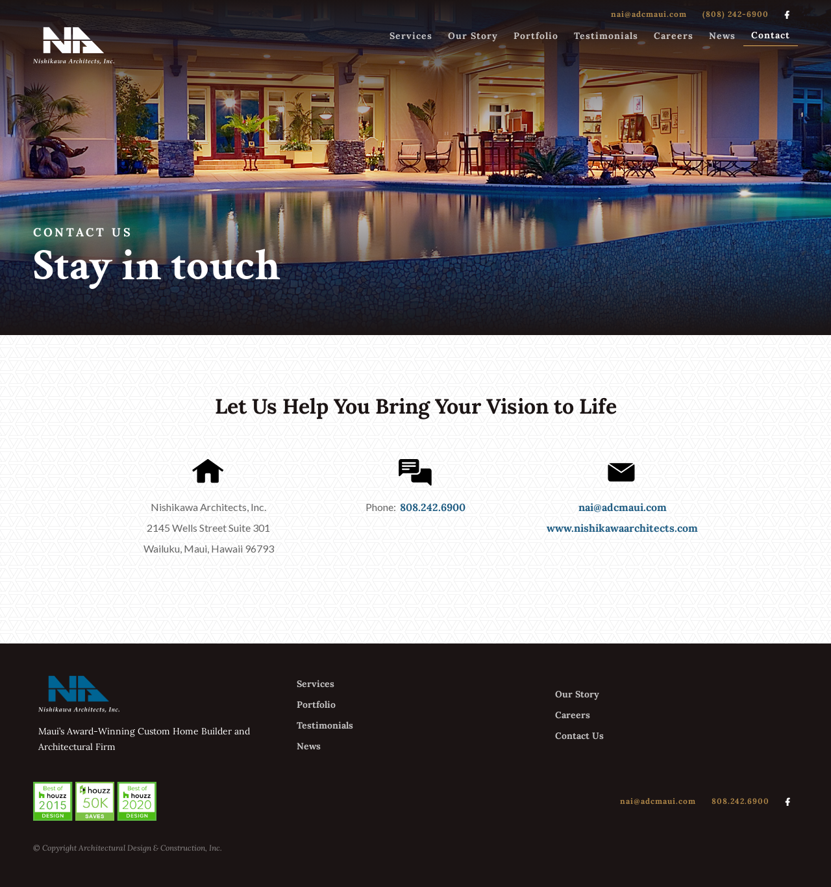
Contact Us (579, 736)
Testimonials (606, 36)
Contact (770, 35)
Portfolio (536, 36)
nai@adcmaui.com (649, 14)
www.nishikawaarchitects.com (622, 527)
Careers (673, 36)
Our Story (473, 36)
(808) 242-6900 (735, 14)
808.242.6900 (432, 507)
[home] (73, 45)
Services (411, 36)
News (722, 36)
